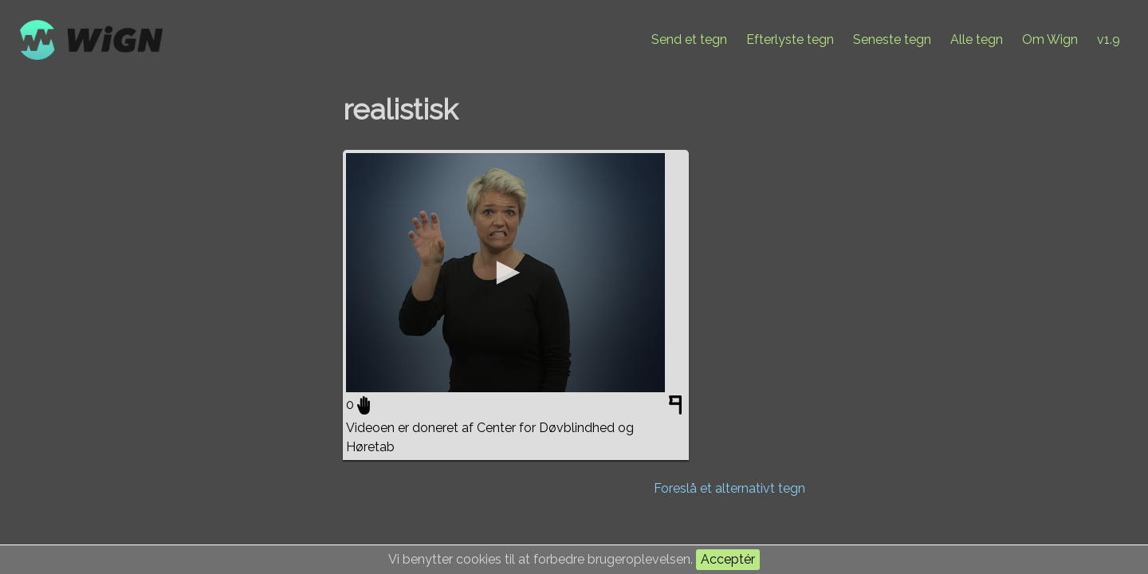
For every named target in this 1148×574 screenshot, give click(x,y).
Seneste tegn (892, 39)
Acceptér (728, 559)
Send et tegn (689, 39)
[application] (505, 272)
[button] (505, 272)
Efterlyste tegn (790, 39)
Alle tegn (976, 39)
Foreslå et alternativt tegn (729, 488)
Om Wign (1050, 39)
